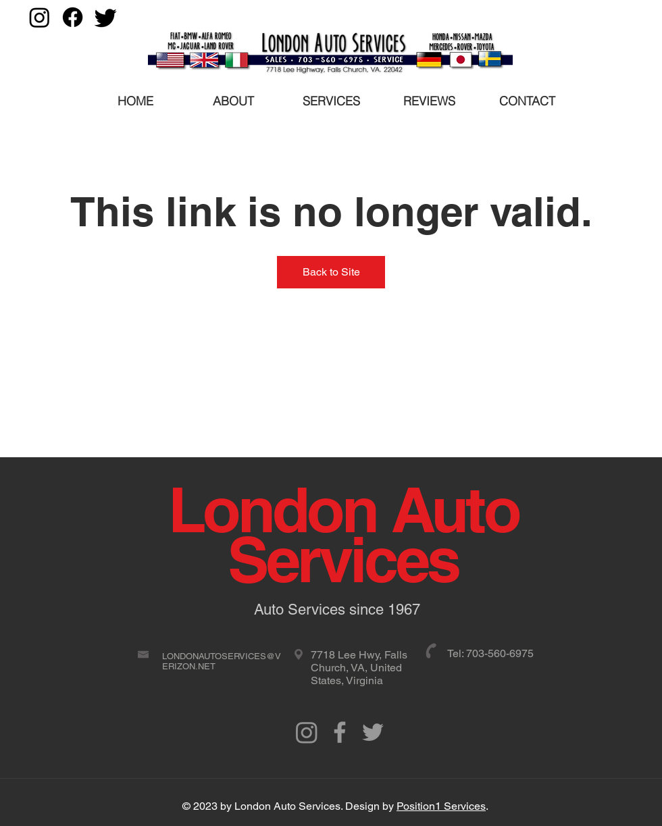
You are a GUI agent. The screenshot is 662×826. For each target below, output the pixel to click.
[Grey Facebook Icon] (340, 732)
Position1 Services (441, 806)
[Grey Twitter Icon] (373, 732)
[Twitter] (106, 17)
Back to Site (331, 271)
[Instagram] (39, 17)
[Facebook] (72, 17)
